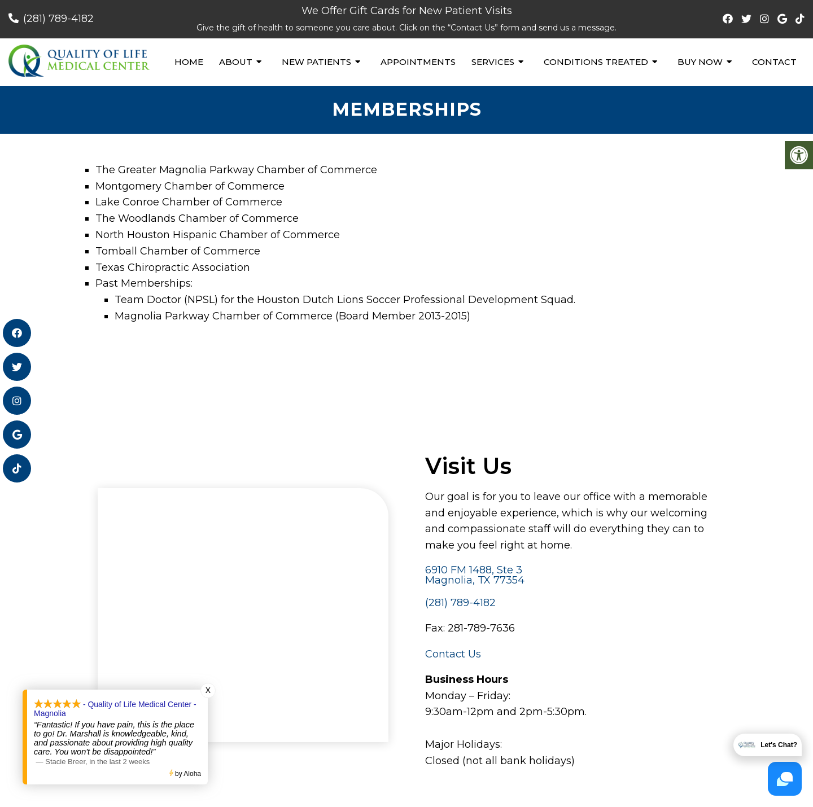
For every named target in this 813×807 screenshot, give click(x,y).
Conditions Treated (596, 61)
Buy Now (700, 61)
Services (492, 61)
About (235, 61)
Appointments (418, 61)
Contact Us (453, 654)
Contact (774, 61)
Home (188, 61)
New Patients (316, 61)
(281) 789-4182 (58, 18)
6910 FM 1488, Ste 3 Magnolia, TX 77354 (474, 575)
